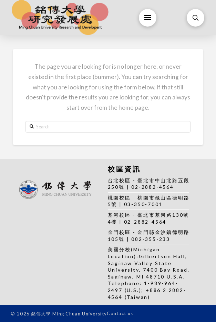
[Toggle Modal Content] (195, 18)
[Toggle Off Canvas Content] (147, 18)
